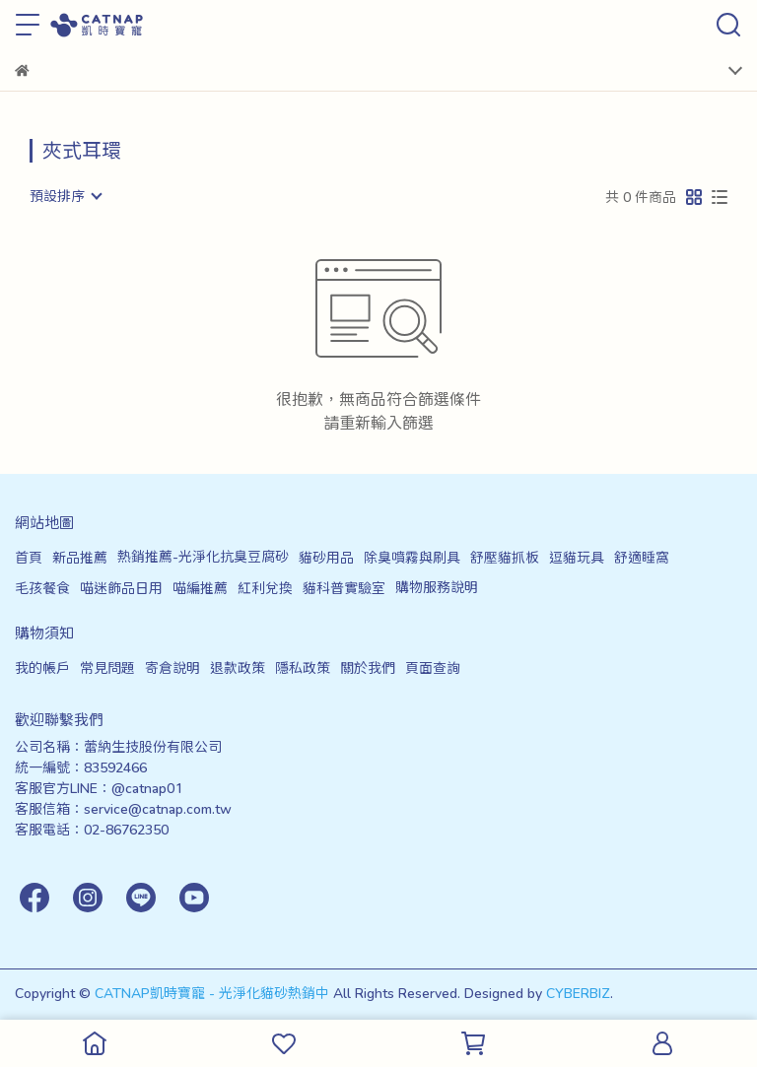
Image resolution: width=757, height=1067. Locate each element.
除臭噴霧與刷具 (412, 557)
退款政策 (237, 667)
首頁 (28, 557)
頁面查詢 (432, 667)
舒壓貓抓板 (504, 557)
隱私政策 (302, 667)
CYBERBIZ (578, 992)
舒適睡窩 (641, 557)
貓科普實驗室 (344, 587)
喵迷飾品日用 (121, 587)
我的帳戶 (42, 667)
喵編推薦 (200, 587)
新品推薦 (79, 557)
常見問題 (107, 667)
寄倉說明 (172, 667)
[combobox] (65, 196)
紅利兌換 (265, 587)
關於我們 (367, 667)
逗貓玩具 (576, 557)
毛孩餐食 (42, 587)
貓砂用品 (326, 557)
